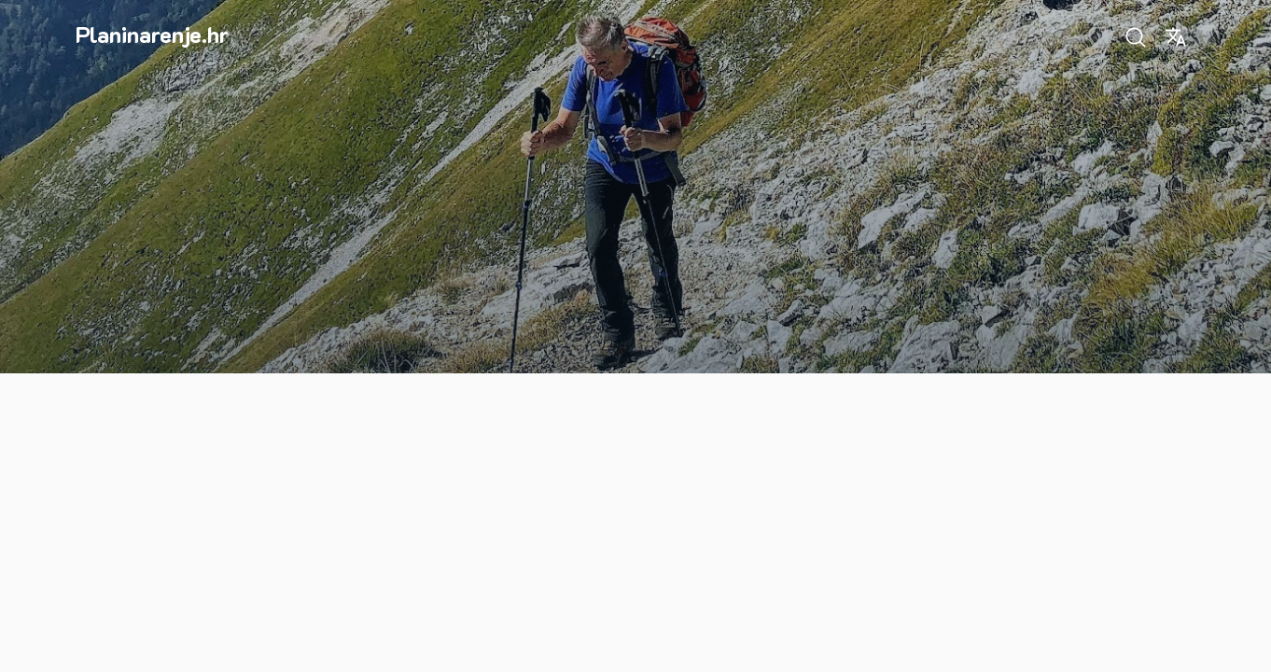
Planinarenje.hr (152, 34)
